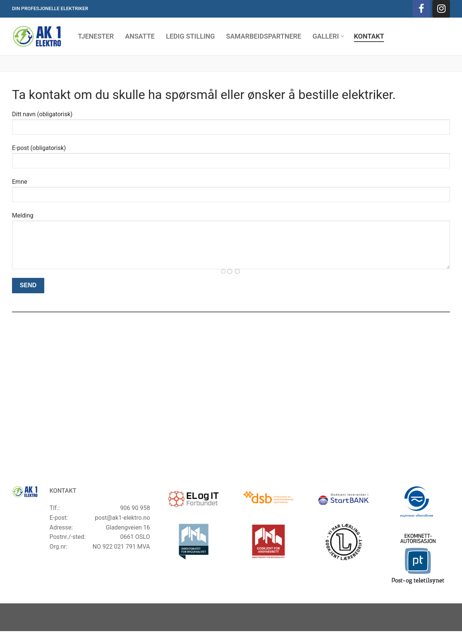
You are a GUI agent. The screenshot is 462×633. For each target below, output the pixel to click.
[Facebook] (421, 9)
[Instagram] (441, 9)
